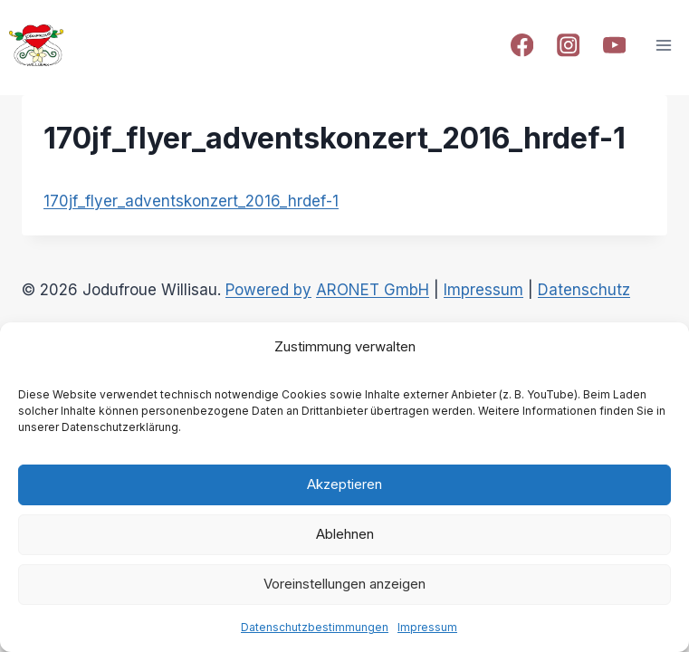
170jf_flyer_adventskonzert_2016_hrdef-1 (191, 201)
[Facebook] (522, 46)
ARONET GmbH (372, 290)
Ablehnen (345, 533)
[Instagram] (568, 46)
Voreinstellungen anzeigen (344, 583)
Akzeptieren (344, 484)
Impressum (427, 627)
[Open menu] (663, 45)
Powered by (268, 290)
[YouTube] (614, 46)
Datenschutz (584, 290)
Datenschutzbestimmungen (314, 627)
